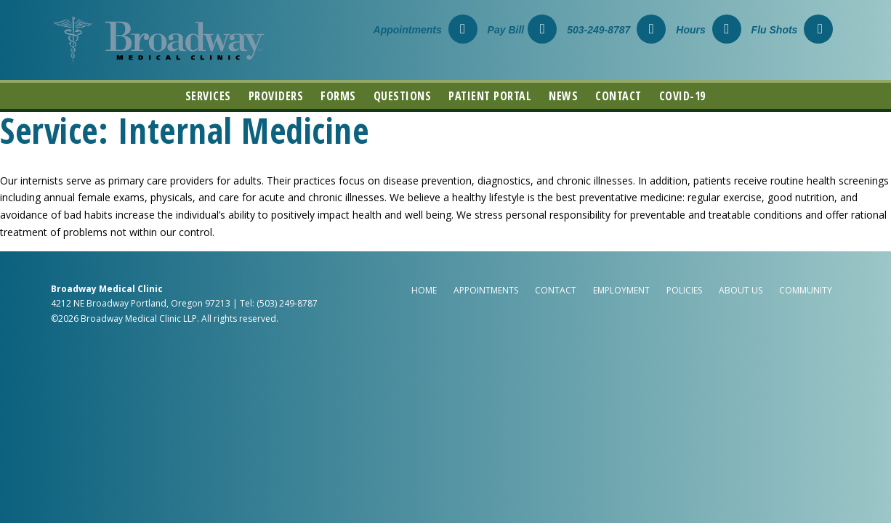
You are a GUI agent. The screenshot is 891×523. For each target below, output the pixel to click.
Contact (618, 96)
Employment (621, 290)
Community (805, 290)
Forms (338, 96)
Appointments (425, 30)
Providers (276, 96)
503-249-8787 (616, 30)
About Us (740, 290)
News (563, 96)
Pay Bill (522, 30)
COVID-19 (682, 96)
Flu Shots (792, 30)
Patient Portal (489, 96)
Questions (403, 96)
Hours (708, 30)
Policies (684, 290)
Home (424, 290)
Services (208, 96)
